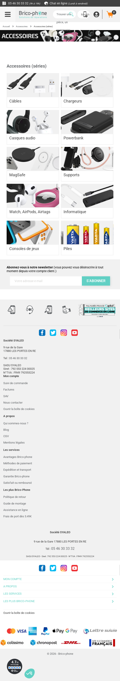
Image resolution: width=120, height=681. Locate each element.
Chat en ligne (66, 3)
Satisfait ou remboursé (17, 482)
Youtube (74, 332)
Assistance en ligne (15, 510)
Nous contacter (12, 402)
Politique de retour (14, 497)
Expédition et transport (17, 469)
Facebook (42, 332)
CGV (6, 436)
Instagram (63, 332)
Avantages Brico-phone (17, 457)
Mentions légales (14, 442)
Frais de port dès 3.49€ (17, 516)
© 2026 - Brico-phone (60, 653)
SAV (5, 396)
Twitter (53, 332)
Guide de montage (14, 503)
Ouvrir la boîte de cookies (19, 409)
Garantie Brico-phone (16, 476)
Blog (6, 429)
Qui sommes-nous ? (15, 423)
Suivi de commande (15, 383)
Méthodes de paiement (17, 463)
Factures (8, 389)
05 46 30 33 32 (21, 3)
